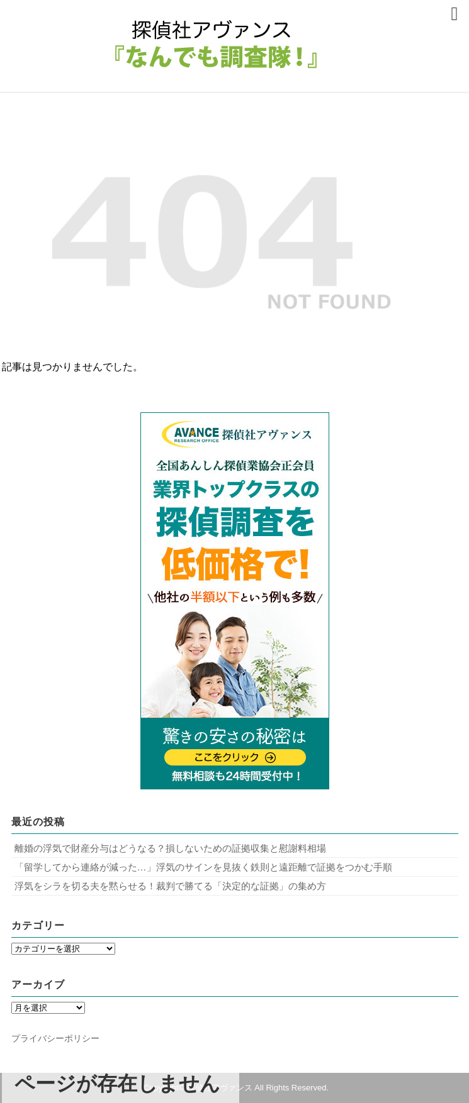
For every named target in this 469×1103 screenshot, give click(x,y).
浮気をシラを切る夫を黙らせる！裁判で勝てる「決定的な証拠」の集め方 (170, 886)
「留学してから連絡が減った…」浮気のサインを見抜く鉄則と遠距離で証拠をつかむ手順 (203, 867)
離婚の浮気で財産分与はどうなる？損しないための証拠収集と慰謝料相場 (170, 848)
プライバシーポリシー (55, 1038)
